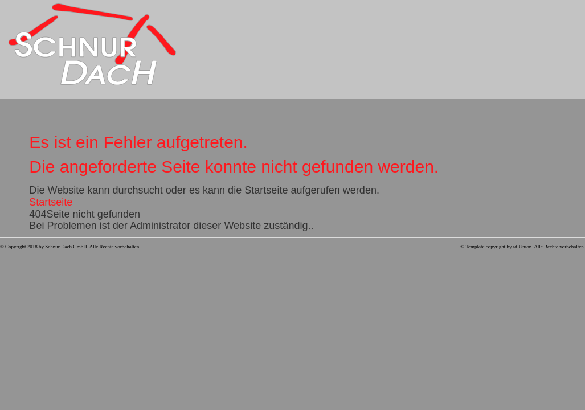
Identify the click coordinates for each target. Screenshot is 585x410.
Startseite (50, 202)
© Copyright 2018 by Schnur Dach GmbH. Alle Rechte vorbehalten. (70, 246)
